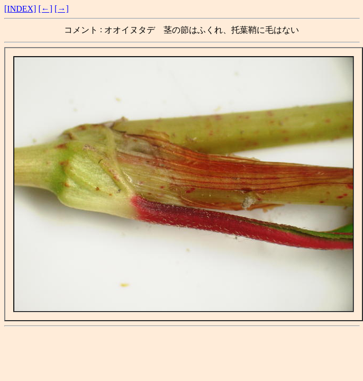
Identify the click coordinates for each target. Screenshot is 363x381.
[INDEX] (20, 8)
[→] (62, 8)
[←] (45, 8)
